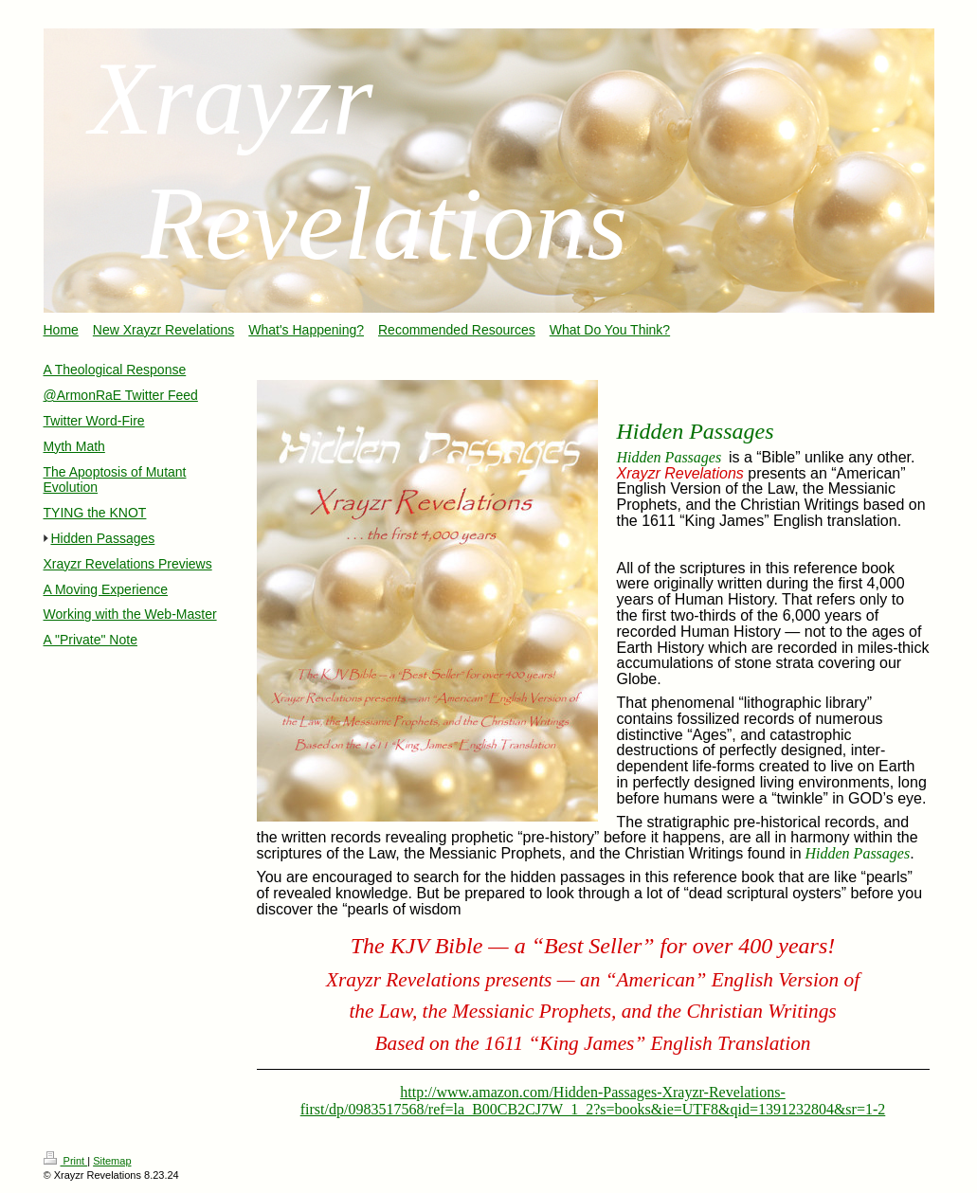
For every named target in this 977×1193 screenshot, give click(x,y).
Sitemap (112, 1160)
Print (66, 1160)
